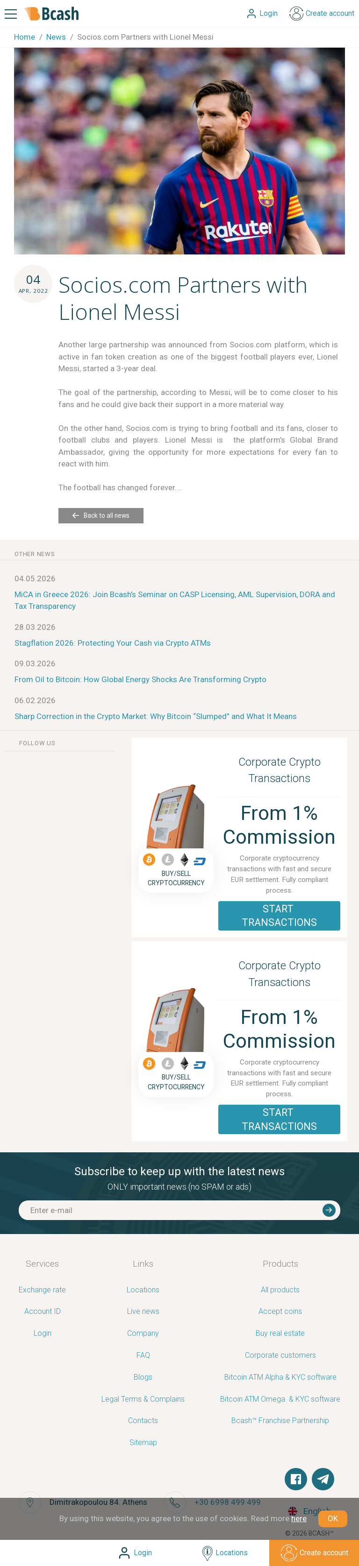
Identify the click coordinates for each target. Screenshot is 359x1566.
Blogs (143, 1378)
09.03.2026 (35, 663)
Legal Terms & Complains (143, 1400)
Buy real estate (280, 1334)
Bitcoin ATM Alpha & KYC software (280, 1378)
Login (42, 1334)
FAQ (143, 1356)
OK (333, 1518)
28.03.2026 (35, 627)
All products (280, 1290)
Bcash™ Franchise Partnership (280, 1421)
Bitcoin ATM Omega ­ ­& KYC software (280, 1400)
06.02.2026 (35, 700)
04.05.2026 (35, 578)
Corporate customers (280, 1356)
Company (143, 1334)
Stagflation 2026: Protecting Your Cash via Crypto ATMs (112, 643)
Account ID (42, 1312)
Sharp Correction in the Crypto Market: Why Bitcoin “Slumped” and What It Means (155, 716)
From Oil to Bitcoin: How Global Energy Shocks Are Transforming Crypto (140, 679)
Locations (143, 1290)
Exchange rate (42, 1290)
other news (34, 553)
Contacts (143, 1421)
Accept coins (280, 1312)
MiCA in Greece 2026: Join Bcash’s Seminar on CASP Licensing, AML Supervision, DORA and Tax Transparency (174, 600)
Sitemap (143, 1443)
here (299, 1518)
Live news (143, 1312)
